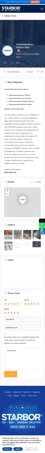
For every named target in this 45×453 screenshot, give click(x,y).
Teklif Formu (32, 395)
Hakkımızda (17, 392)
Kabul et (7, 449)
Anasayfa (7, 392)
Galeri (10, 395)
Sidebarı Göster (9, 16)
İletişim (23, 395)
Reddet (18, 449)
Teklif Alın (35, 2)
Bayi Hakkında (11, 71)
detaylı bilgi (14, 442)
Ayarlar (28, 449)
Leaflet (38, 213)
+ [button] (7, 190)
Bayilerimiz (27, 392)
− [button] (7, 194)
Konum (28, 71)
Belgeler (16, 395)
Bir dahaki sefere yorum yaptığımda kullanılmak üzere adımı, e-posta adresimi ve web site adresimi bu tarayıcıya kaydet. (21, 340)
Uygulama (36, 392)
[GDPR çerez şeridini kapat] (36, 449)
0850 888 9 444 (10, 172)
